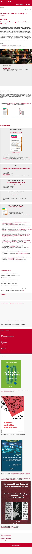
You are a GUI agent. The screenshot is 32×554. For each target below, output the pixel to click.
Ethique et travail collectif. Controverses (12, 245)
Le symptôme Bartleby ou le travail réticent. (8, 527)
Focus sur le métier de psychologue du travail (16, 320)
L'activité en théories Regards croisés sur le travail (18, 251)
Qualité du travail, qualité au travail (15, 259)
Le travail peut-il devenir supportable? (17, 257)
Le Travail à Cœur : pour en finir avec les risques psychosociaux (16, 260)
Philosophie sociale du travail (16, 206)
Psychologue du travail (16, 132)
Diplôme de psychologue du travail (6, 91)
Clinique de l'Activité (16, 195)
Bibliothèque (19, 544)
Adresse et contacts (12, 544)
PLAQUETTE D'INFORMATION (12, 103)
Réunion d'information (6, 174)
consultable (20, 46)
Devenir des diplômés (10, 159)
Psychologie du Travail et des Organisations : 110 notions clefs (12, 239)
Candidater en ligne (6, 175)
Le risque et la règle (10, 258)
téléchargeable (14, 46)
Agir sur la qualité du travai (14, 246)
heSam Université (25, 544)
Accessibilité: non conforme (16, 545)
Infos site (5, 544)
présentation (5, 45)
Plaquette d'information (5, 116)
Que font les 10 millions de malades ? (22, 253)
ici (23, 290)
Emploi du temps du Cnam (6, 296)
